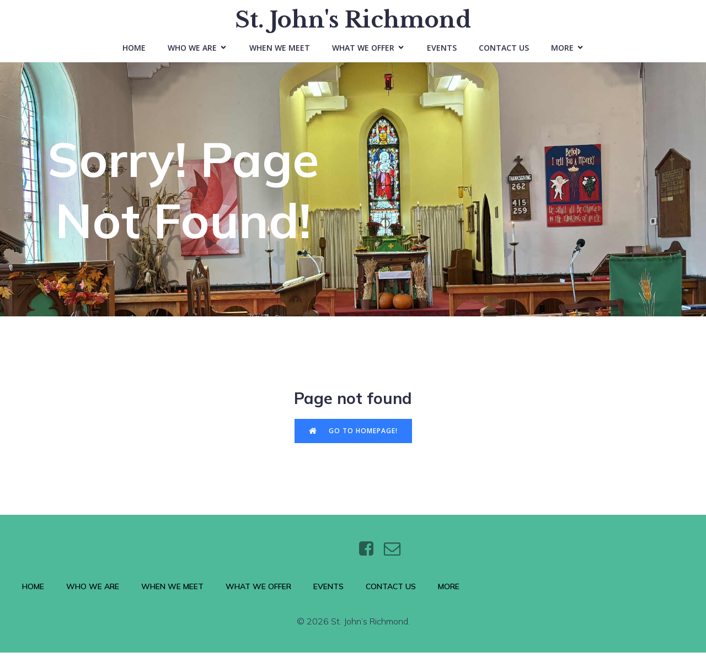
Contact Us (504, 55)
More (448, 602)
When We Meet (279, 55)
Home (134, 55)
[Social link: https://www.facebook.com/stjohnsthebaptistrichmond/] (370, 565)
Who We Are (92, 602)
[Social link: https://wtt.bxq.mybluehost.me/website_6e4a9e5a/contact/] (396, 565)
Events (442, 55)
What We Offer (258, 602)
